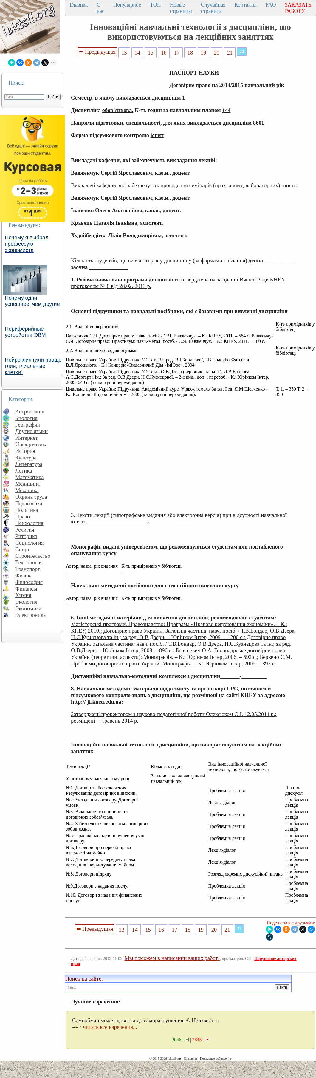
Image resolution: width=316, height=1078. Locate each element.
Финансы (26, 589)
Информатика (31, 444)
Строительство (32, 556)
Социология (29, 543)
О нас (100, 8)
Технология (29, 562)
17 (177, 52)
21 (230, 52)
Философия (29, 582)
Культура (26, 457)
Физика (24, 575)
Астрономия (29, 411)
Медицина (27, 484)
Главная (79, 5)
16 (164, 52)
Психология (29, 523)
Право (22, 516)
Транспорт (27, 569)
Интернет (26, 438)
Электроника (30, 615)
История (25, 451)
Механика (27, 490)
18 (190, 52)
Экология (26, 602)
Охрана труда (31, 497)
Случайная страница (213, 8)
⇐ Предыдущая (97, 52)
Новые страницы (181, 8)
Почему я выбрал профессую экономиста (27, 244)
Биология (26, 418)
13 (124, 52)
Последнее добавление (215, 1058)
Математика (29, 477)
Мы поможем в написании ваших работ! (172, 958)
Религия (24, 529)
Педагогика (28, 503)
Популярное (127, 5)
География (27, 425)
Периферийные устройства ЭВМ (25, 332)
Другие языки (31, 431)
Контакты (246, 5)
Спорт (22, 549)
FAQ (271, 5)
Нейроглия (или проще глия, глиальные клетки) (33, 366)
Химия (23, 595)
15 (151, 52)
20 (216, 52)
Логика (23, 470)
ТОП (155, 5)
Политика (26, 510)
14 (137, 52)
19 (203, 52)
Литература (28, 464)
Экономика (28, 608)
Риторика (26, 536)
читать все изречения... (110, 1027)
